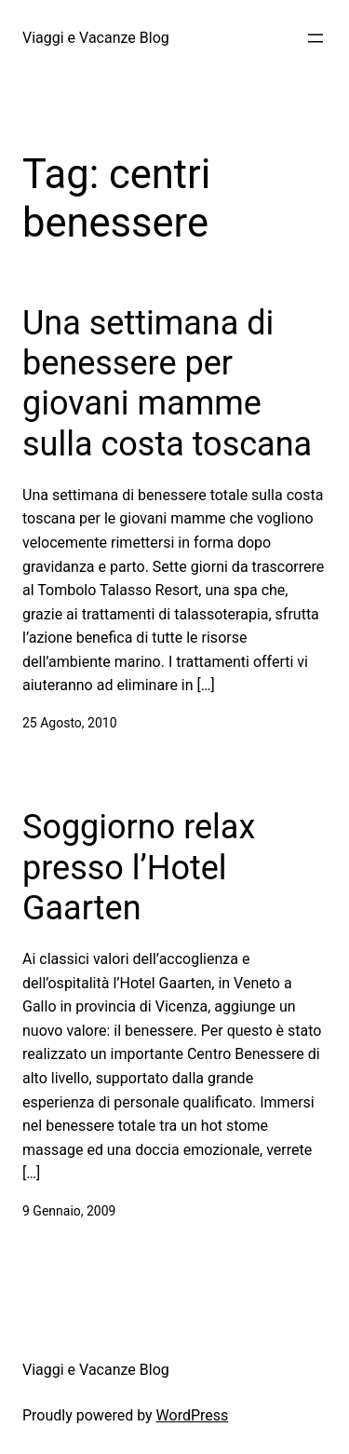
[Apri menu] (315, 38)
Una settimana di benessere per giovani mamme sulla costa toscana (167, 384)
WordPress (192, 1415)
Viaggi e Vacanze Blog (95, 38)
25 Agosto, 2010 (69, 722)
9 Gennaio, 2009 (68, 1210)
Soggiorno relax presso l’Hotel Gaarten (138, 867)
